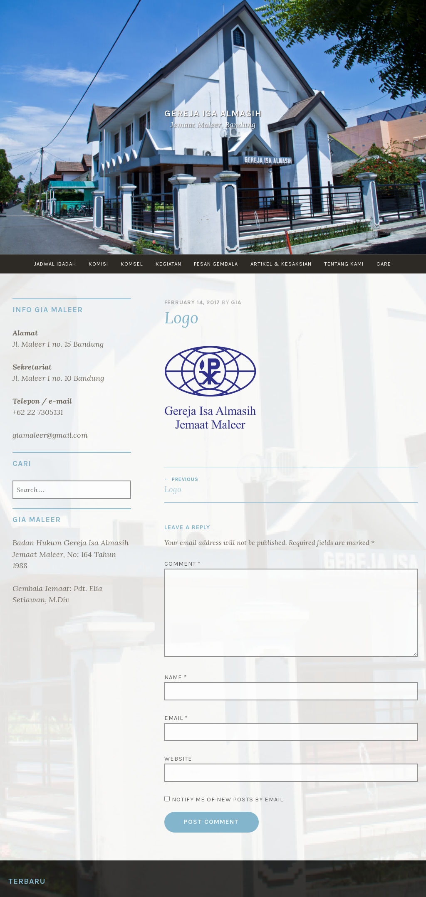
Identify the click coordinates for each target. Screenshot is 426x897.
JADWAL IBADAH (50, 264)
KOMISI (95, 264)
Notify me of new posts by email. (228, 799)
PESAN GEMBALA (218, 264)
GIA (236, 302)
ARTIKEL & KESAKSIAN (284, 264)
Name (175, 677)
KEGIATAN (168, 264)
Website (178, 758)
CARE (390, 264)
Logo (227, 485)
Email (176, 718)
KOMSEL (130, 264)
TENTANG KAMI (349, 264)
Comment (182, 563)
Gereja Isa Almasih (213, 113)
